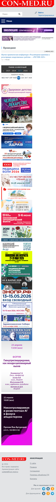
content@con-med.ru (10, 472)
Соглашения (35, 471)
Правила (33, 467)
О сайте (33, 463)
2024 (14, 71)
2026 (25, 71)
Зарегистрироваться (46, 15)
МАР (7, 78)
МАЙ (14, 78)
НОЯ (30, 78)
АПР (10, 78)
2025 (20, 71)
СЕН (22, 78)
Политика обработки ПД (39, 475)
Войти (41, 12)
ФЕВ (3, 78)
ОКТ (26, 78)
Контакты (33, 478)
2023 (8, 71)
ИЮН (18, 78)
